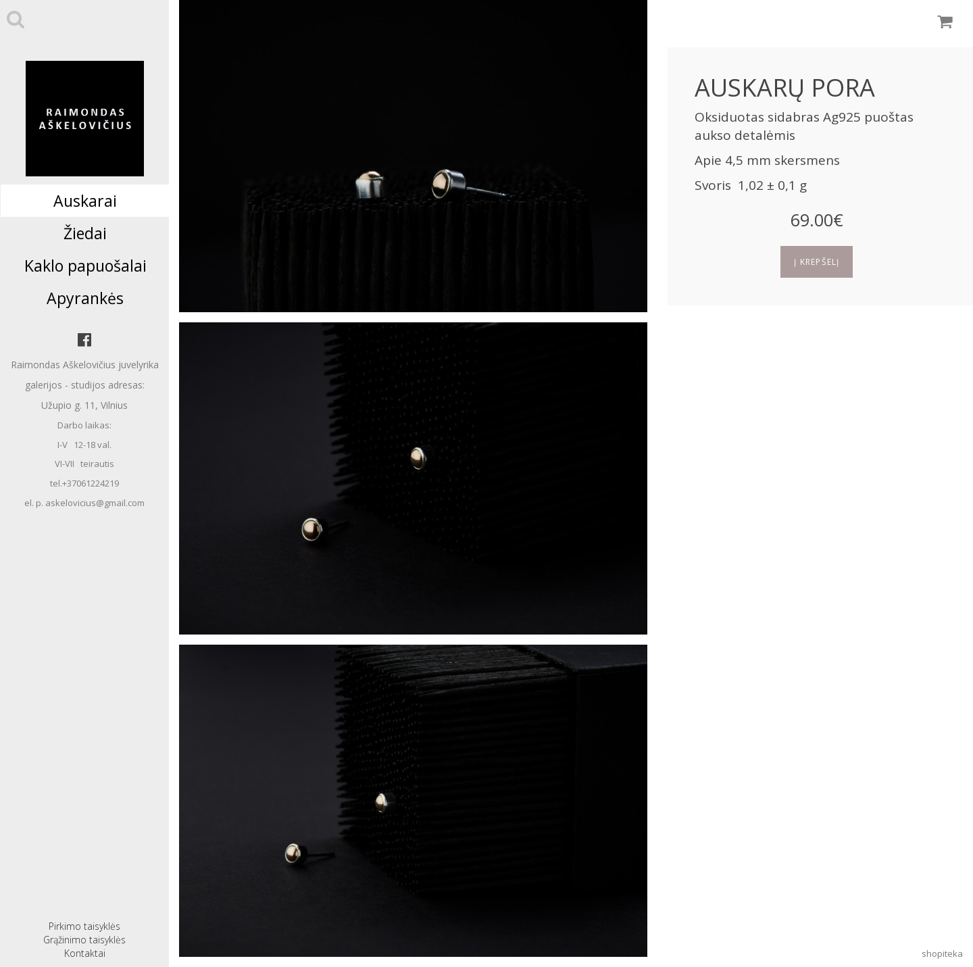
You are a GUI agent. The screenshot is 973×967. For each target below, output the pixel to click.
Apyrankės (85, 298)
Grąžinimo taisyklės (84, 939)
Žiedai (85, 233)
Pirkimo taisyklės (84, 926)
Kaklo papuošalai (85, 265)
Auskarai (85, 201)
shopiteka (942, 953)
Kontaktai (84, 953)
